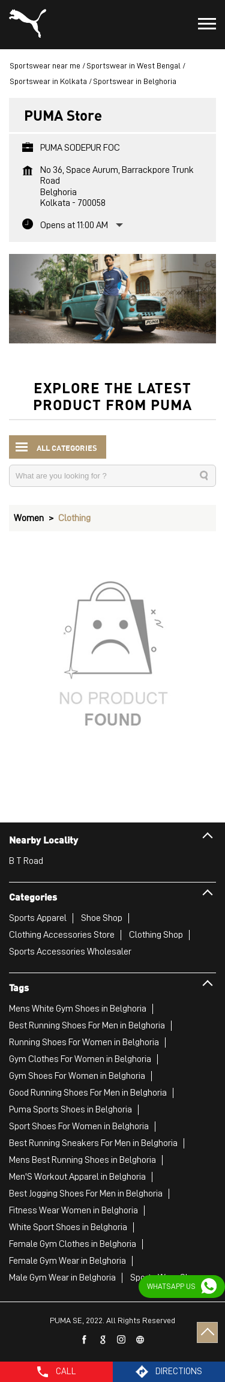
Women (29, 518)
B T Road (26, 861)
